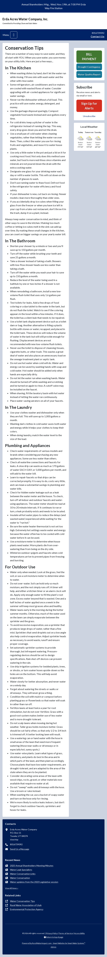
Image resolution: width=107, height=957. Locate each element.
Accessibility (79, 933)
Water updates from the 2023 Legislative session (34, 882)
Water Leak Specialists (21, 869)
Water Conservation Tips (22, 901)
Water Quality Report (89, 74)
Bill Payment (89, 56)
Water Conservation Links (22, 873)
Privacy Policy (52, 933)
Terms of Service (66, 933)
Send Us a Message (19, 849)
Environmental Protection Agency (26, 909)
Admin (53, 947)
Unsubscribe (89, 116)
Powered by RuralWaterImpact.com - (53, 943)
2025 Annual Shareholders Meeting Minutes (31, 865)
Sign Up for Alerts (89, 106)
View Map (14, 839)
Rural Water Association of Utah (26, 905)
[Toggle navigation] (13, 34)
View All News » (11, 888)
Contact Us (97, 36)
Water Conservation (20, 878)
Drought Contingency (89, 67)
